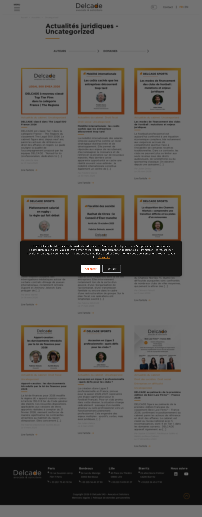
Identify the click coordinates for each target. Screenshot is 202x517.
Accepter (91, 269)
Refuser (111, 269)
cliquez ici (104, 257)
